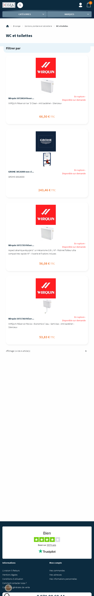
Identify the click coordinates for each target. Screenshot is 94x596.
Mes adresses (55, 574)
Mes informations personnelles (63, 578)
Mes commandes (57, 570)
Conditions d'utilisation (12, 578)
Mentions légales (10, 574)
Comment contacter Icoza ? (14, 583)
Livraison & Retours (11, 570)
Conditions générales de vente (16, 587)
